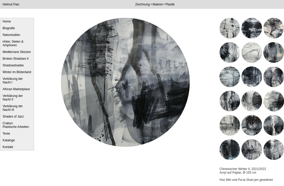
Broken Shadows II (16, 58)
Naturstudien (11, 35)
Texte (6, 133)
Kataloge (9, 140)
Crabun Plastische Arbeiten (16, 125)
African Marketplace (16, 89)
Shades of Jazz (13, 116)
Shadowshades (13, 65)
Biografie (9, 28)
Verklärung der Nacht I (13, 80)
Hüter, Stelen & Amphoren (13, 43)
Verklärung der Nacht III (13, 108)
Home (7, 21)
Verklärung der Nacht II (13, 97)
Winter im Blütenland (17, 72)
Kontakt (8, 147)
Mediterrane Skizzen (17, 52)
